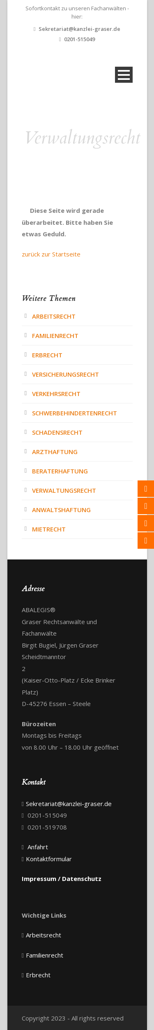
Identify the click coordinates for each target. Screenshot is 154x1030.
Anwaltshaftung (61, 510)
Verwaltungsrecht (64, 490)
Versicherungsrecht (65, 374)
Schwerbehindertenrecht (74, 413)
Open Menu (124, 75)
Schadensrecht (57, 432)
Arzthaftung (55, 451)
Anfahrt (38, 847)
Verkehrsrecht (56, 393)
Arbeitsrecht (54, 316)
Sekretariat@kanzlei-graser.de (79, 29)
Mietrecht (49, 529)
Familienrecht (55, 335)
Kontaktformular (49, 859)
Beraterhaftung (60, 471)
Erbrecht (47, 355)
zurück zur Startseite (51, 254)
